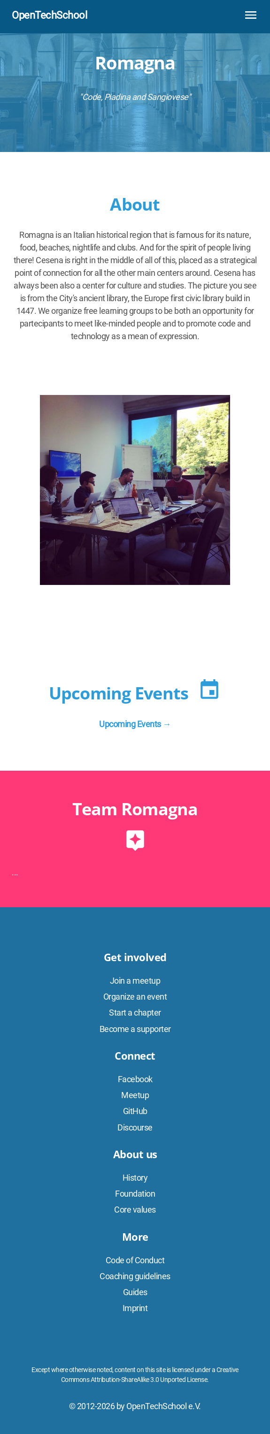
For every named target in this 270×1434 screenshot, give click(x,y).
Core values (135, 1209)
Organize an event (135, 997)
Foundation (135, 1194)
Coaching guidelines (135, 1276)
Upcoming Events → (135, 724)
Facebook (135, 1079)
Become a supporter (135, 1029)
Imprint (135, 1308)
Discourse (135, 1127)
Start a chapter (135, 1012)
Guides (135, 1292)
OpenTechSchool (49, 15)
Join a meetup (135, 981)
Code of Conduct (135, 1260)
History (135, 1178)
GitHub (135, 1111)
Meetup (135, 1095)
